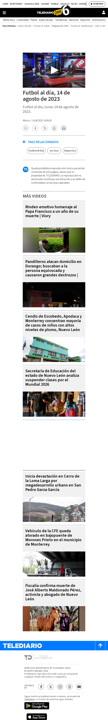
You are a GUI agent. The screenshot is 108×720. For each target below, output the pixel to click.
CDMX (5, 4)
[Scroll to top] (100, 645)
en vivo (54, 151)
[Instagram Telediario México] (60, 687)
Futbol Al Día (36, 151)
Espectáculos (46, 20)
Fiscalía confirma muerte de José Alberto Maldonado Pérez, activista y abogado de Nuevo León (53, 592)
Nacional (73, 20)
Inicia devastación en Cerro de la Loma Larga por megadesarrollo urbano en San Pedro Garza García (53, 483)
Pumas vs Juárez (42, 26)
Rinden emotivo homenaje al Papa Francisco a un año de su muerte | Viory (52, 211)
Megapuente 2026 (60, 26)
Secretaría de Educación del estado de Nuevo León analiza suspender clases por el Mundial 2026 (52, 377)
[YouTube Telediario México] (79, 687)
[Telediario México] (54, 12)
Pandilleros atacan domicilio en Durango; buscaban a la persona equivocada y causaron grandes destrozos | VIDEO (53, 271)
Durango (84, 4)
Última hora (9, 20)
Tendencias (61, 20)
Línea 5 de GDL (25, 26)
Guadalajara (31, 4)
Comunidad (23, 20)
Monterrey (16, 4)
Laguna (45, 4)
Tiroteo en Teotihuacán (81, 26)
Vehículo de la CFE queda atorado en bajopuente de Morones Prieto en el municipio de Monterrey (53, 537)
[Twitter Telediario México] (51, 687)
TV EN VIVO (98, 3)
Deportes (85, 20)
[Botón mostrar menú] (4, 12)
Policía (33, 20)
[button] (25, 128)
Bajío (74, 4)
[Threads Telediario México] (69, 687)
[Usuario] (103, 12)
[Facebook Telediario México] (41, 687)
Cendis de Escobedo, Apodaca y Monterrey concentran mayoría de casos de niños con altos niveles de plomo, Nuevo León (53, 323)
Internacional (99, 20)
